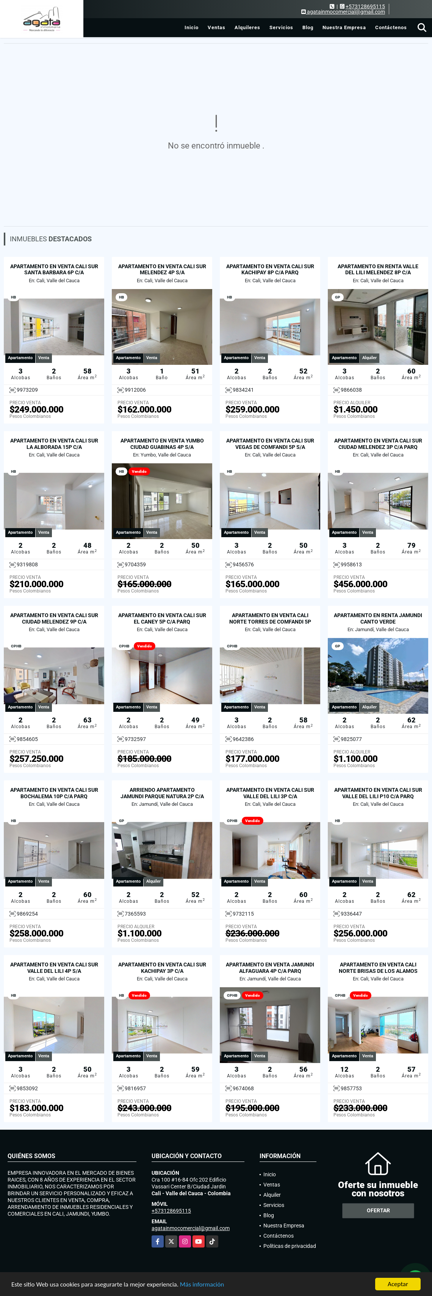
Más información (202, 1285)
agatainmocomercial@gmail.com (191, 1228)
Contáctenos (391, 27)
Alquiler (272, 1195)
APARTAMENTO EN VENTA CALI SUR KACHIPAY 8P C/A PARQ (270, 269)
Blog (307, 27)
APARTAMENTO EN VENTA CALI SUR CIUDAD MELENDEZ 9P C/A (54, 618)
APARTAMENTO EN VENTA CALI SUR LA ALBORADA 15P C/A (54, 444)
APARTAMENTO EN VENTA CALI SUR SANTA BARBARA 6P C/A (54, 269)
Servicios (281, 27)
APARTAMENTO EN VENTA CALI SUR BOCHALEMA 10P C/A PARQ (54, 793)
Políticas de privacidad (289, 1246)
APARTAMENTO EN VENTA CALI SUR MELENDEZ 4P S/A (162, 269)
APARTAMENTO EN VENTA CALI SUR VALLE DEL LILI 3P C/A (270, 793)
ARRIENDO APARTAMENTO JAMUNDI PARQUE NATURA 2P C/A (162, 793)
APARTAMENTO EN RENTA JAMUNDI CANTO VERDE (378, 618)
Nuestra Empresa (344, 27)
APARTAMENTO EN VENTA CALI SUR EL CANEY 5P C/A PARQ (162, 618)
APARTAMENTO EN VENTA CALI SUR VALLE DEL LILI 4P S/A (54, 967)
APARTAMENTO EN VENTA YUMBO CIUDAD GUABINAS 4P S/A (162, 444)
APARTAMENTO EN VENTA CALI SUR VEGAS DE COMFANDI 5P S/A (270, 444)
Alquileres (247, 27)
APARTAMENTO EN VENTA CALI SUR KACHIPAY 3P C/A (162, 967)
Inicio (192, 27)
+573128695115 (365, 6)
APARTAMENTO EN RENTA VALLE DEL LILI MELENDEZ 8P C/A (378, 269)
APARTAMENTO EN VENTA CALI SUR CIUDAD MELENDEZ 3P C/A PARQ (378, 444)
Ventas (216, 27)
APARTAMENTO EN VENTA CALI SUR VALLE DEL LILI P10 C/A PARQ (378, 793)
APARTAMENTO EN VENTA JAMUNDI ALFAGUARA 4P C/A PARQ (270, 967)
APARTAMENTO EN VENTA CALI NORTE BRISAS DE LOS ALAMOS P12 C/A (378, 970)
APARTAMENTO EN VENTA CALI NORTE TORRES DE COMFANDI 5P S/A (270, 621)
